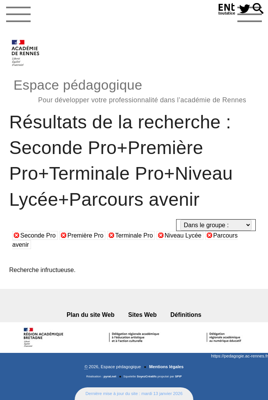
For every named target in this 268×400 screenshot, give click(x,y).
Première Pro (85, 235)
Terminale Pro (134, 235)
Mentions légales (166, 366)
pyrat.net (110, 376)
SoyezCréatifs (147, 376)
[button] (258, 9)
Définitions (185, 314)
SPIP (178, 376)
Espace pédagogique (129, 89)
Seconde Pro (38, 235)
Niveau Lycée (183, 235)
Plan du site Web (90, 314)
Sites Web (142, 314)
